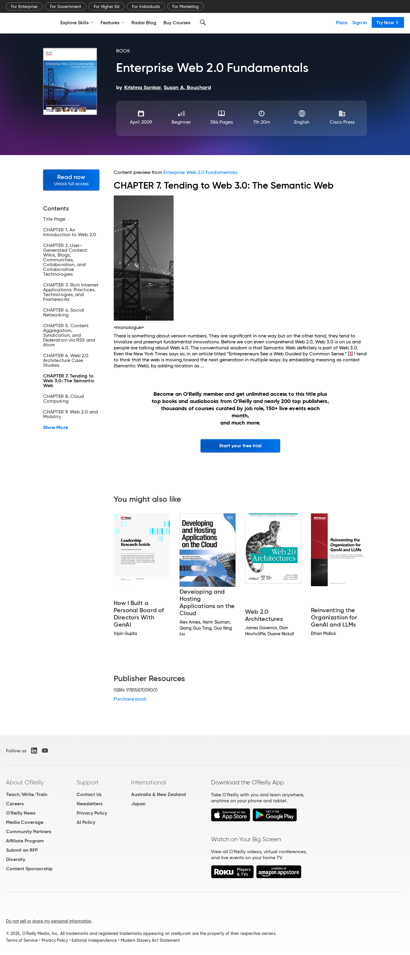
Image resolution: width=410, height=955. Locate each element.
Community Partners (28, 831)
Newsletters (89, 804)
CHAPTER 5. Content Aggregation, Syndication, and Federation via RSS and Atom (69, 335)
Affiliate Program (25, 841)
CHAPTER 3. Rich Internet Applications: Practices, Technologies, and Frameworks (70, 292)
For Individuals (146, 6)
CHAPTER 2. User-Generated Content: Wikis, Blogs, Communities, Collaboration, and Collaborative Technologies (65, 260)
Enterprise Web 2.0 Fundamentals (200, 172)
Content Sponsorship (29, 868)
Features (112, 22)
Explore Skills (76, 22)
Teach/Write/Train (26, 794)
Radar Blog (143, 22)
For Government (65, 6)
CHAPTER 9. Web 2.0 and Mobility (70, 414)
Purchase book (130, 699)
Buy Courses (176, 22)
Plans (341, 22)
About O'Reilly (25, 782)
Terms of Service (22, 940)
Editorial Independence (94, 940)
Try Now (387, 22)
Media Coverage (24, 822)
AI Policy (86, 822)
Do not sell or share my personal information (48, 921)
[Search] (203, 22)
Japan (138, 804)
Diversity (15, 859)
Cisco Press (342, 122)
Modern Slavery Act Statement (150, 940)
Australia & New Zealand (158, 794)
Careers (15, 804)
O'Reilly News (20, 813)
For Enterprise (24, 6)
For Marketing (185, 6)
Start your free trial (240, 445)
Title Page (54, 219)
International (148, 782)
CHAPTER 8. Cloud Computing (63, 399)
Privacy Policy (92, 813)
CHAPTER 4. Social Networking (63, 312)
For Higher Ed (106, 6)
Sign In (359, 22)
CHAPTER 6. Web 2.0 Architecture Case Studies (65, 360)
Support (88, 782)
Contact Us (89, 794)
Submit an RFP (22, 850)
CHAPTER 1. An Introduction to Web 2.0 (69, 232)
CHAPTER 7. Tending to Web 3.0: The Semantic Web (69, 381)
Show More (55, 427)
